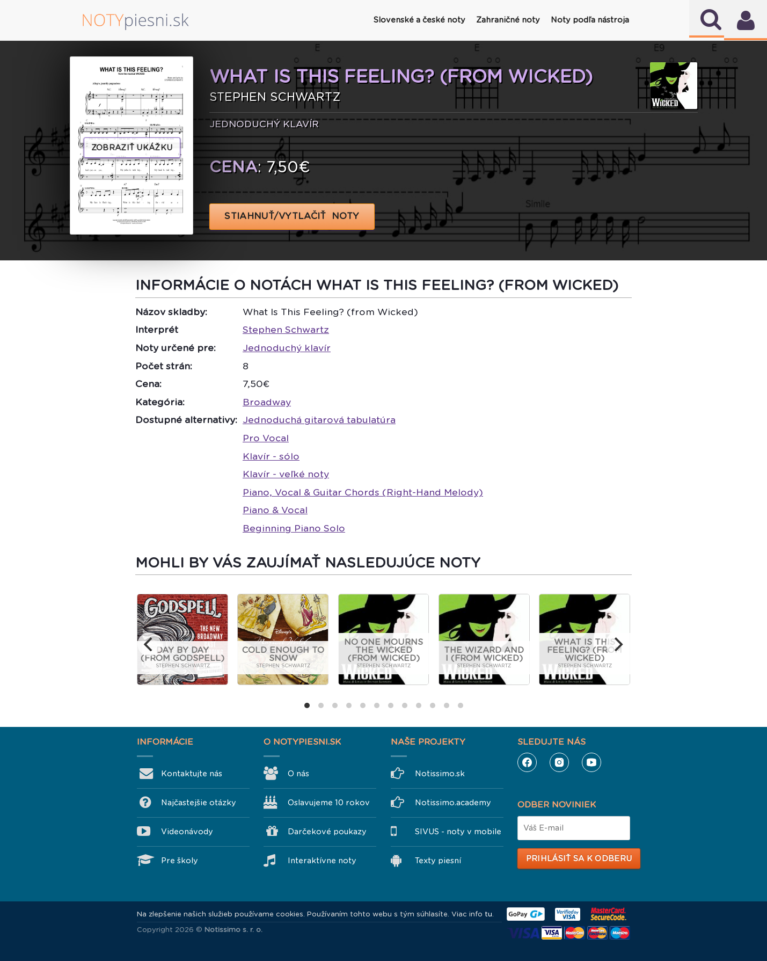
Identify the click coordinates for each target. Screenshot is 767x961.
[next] (618, 644)
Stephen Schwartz (286, 329)
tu (488, 914)
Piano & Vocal (275, 510)
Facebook (527, 762)
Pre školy (179, 860)
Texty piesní (438, 860)
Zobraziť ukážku (132, 147)
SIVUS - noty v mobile (458, 831)
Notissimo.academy (453, 802)
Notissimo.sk (440, 773)
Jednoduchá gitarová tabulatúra (319, 419)
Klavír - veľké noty (286, 474)
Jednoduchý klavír (287, 348)
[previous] (149, 644)
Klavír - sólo (271, 456)
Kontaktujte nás (191, 773)
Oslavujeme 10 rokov (329, 802)
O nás (298, 773)
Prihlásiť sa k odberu (579, 858)
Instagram (559, 762)
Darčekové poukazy (327, 831)
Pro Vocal (266, 438)
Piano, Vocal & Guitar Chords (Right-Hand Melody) (363, 492)
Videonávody (187, 831)
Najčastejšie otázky (198, 802)
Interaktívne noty (322, 860)
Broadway (267, 402)
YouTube (591, 762)
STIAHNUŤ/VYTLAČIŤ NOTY (292, 216)
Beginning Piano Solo (294, 528)
